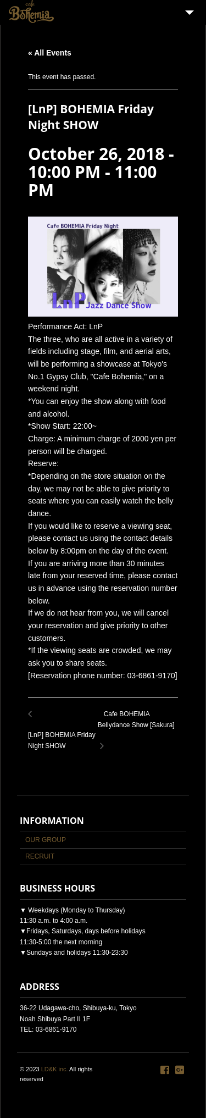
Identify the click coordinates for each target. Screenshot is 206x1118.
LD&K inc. (54, 1069)
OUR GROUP (45, 840)
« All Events (49, 52)
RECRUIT (39, 856)
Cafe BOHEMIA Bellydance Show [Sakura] (138, 725)
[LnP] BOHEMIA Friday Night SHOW (63, 734)
